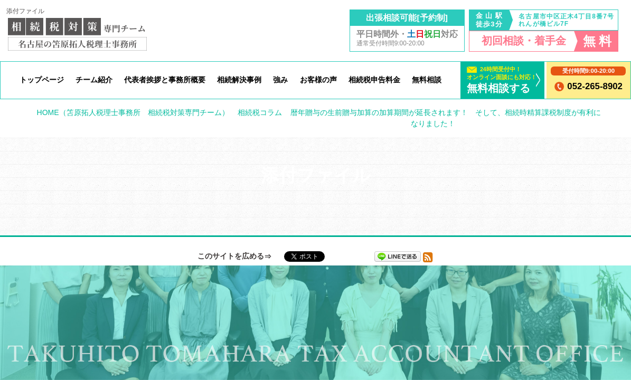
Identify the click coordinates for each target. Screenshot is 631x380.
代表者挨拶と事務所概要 (164, 79)
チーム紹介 (94, 79)
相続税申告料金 (374, 79)
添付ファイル (25, 11)
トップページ (42, 79)
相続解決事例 (239, 79)
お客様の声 (318, 79)
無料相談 (426, 79)
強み (280, 79)
